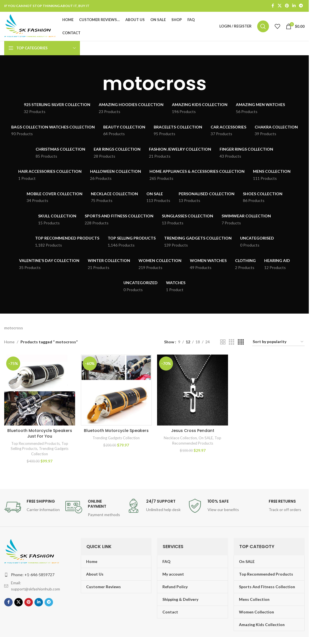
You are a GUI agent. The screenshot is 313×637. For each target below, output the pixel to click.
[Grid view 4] (241, 342)
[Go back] (95, 83)
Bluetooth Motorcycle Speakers (116, 430)
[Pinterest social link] (287, 6)
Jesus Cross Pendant (192, 430)
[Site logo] (30, 26)
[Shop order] (278, 342)
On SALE (206, 438)
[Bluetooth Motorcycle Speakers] (116, 390)
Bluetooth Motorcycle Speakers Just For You (39, 433)
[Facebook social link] (272, 6)
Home (9, 342)
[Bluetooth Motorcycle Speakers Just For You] (39, 390)
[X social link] (279, 6)
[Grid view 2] (222, 342)
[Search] (263, 26)
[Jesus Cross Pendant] (192, 390)
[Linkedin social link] (294, 6)
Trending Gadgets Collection (116, 438)
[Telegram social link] (301, 6)
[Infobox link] (32, 507)
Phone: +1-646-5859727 (32, 574)
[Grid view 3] (231, 342)
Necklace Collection (180, 438)
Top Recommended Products (35, 443)
